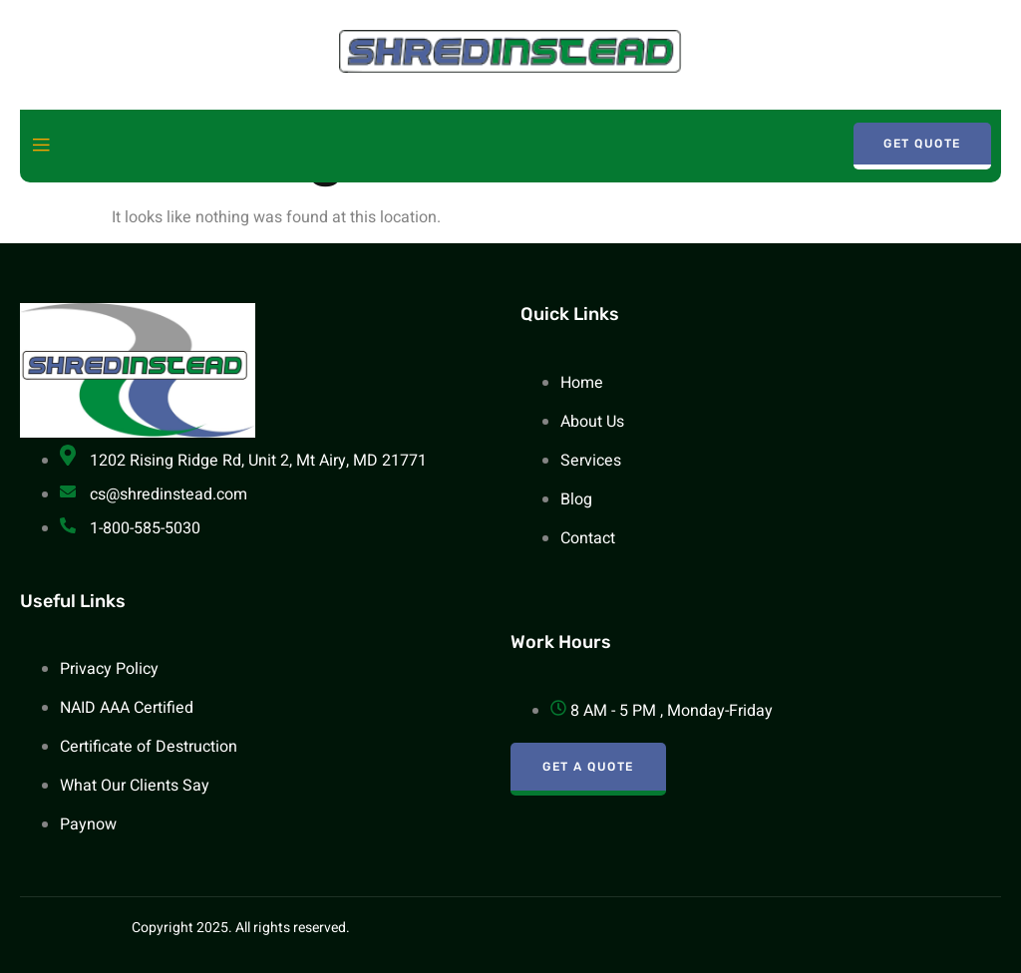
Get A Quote (588, 767)
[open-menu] (41, 146)
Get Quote (922, 144)
